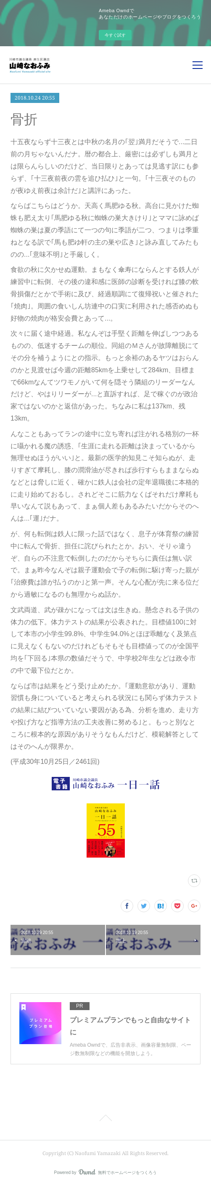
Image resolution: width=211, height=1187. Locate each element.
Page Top (105, 1119)
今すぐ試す (115, 35)
